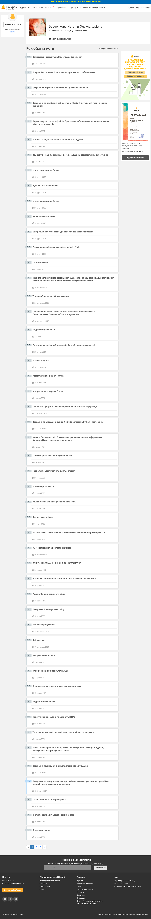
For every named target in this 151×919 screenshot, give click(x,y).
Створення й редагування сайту (48, 609)
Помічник (49, 7)
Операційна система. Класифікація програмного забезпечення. (64, 72)
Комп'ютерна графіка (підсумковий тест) (52, 455)
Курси (42, 889)
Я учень (131, 7)
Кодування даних (41, 830)
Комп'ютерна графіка (43, 486)
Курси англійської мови (86, 904)
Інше (102, 7)
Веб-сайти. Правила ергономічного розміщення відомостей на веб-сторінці (70, 155)
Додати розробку (135, 158)
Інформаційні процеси (43, 655)
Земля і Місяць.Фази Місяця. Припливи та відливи (57, 139)
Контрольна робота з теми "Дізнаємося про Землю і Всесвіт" (63, 231)
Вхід (137, 7)
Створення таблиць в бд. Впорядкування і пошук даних (60, 766)
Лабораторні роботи (85, 889)
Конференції (45, 886)
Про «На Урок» (8, 881)
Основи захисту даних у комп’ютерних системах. (57, 686)
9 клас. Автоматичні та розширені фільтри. (54, 501)
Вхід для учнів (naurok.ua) (124, 881)
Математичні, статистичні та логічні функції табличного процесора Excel (68, 532)
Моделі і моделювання (43, 329)
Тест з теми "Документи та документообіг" (53, 471)
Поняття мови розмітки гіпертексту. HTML (53, 717)
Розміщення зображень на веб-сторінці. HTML (56, 247)
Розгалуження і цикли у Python (47, 376)
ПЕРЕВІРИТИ (101, 867)
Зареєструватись (13, 24)
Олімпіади (81, 898)
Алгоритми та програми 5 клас (47, 391)
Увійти (12, 32)
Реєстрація (145, 7)
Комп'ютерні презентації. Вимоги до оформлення (57, 57)
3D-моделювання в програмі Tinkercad (51, 548)
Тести (40, 7)
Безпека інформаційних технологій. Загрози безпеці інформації (64, 578)
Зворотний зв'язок (12, 890)
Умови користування (120, 914)
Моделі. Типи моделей (43, 701)
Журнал (23, 7)
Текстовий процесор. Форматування (50, 296)
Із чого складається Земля (45, 170)
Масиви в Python (40, 360)
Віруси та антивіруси (42, 517)
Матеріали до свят (121, 884)
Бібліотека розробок (85, 884)
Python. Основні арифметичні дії (48, 594)
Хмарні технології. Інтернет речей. (49, 799)
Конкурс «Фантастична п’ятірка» (127, 886)
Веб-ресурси (38, 640)
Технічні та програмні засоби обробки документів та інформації (64, 406)
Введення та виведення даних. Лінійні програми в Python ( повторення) (68, 422)
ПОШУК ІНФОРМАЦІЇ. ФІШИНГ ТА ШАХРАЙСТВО (56, 563)
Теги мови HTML (40, 262)
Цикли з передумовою (43, 624)
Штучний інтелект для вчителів (90, 901)
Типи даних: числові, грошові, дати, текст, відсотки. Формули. (63, 732)
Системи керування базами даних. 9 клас (53, 815)
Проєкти (80, 892)
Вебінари (43, 884)
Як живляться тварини (43, 216)
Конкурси (84, 7)
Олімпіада (93, 7)
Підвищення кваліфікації (67, 7)
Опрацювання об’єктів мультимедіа (50, 671)
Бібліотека (32, 7)
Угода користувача (104, 914)
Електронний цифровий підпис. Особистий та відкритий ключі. (64, 345)
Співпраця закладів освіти (13, 884)
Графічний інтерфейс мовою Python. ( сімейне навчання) (60, 87)
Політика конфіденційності (138, 914)
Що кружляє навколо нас (45, 185)
